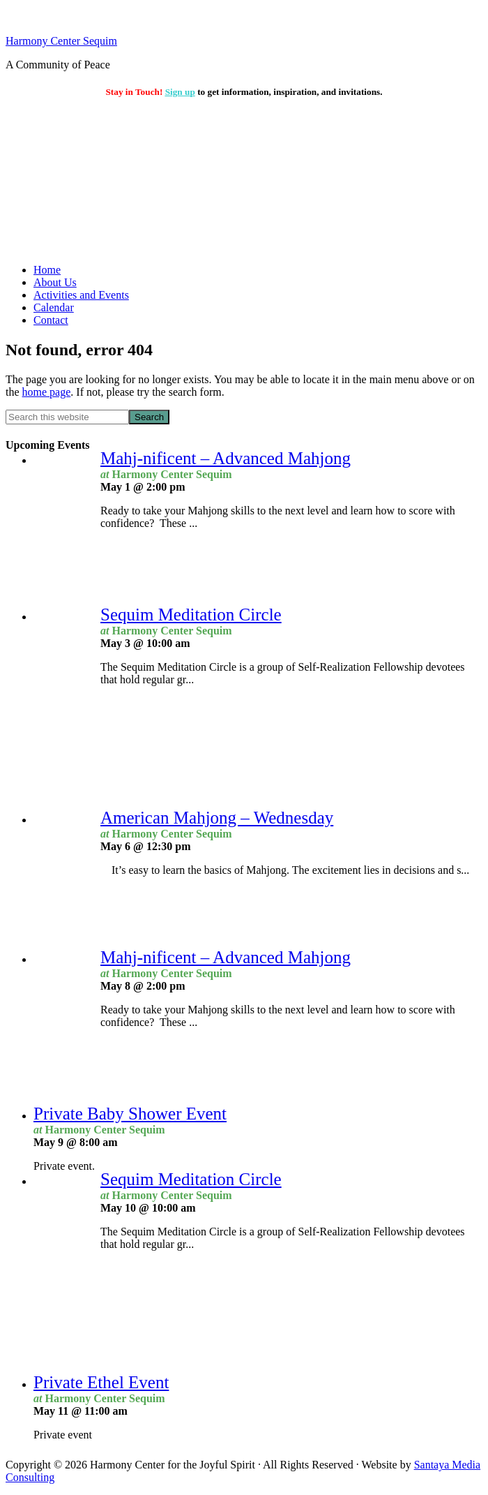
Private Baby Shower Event (130, 1113)
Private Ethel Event (101, 1382)
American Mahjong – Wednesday (216, 817)
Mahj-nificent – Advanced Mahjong (225, 458)
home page (46, 392)
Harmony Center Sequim (61, 41)
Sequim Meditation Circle (191, 614)
